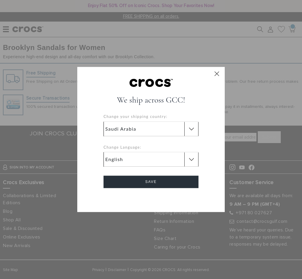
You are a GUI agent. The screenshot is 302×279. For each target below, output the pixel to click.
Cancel (151, 198)
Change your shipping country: (136, 116)
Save (151, 182)
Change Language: (122, 147)
